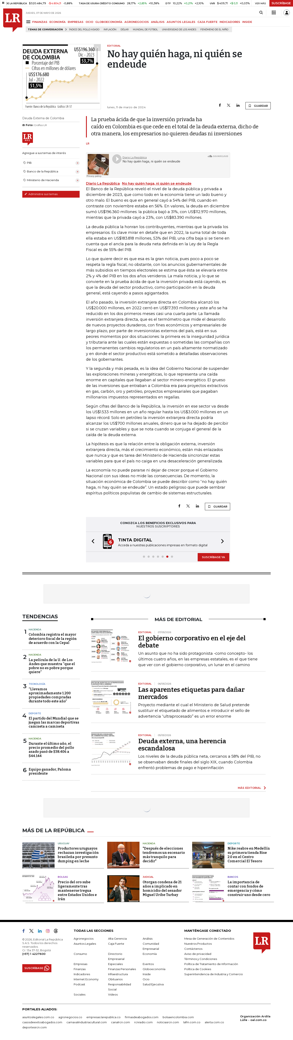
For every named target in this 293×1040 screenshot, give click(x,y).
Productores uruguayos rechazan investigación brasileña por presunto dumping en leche (78, 854)
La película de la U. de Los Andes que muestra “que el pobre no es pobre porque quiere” (52, 666)
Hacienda (35, 629)
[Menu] (29, 22)
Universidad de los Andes (179, 29)
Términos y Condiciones (200, 959)
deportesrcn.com (34, 1027)
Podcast (79, 984)
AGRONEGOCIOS (136, 22)
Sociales (79, 994)
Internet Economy (86, 979)
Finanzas (80, 969)
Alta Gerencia (117, 938)
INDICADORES (230, 22)
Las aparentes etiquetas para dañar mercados (191, 693)
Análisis (147, 938)
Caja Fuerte (116, 943)
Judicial (148, 876)
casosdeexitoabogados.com (42, 1022)
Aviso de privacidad (197, 953)
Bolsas (63, 876)
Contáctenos (193, 948)
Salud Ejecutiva (153, 984)
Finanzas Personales (122, 969)
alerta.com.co (214, 1022)
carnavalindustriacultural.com (86, 1022)
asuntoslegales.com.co (38, 1017)
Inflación (110, 29)
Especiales (115, 964)
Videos (113, 994)
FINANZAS (39, 22)
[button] (91, 542)
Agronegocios (83, 938)
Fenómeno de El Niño (214, 29)
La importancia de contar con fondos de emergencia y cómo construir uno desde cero (249, 888)
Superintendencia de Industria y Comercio (213, 974)
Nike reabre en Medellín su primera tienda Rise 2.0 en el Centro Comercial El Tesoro (249, 854)
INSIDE (247, 22)
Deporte (35, 713)
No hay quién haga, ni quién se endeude (157, 184)
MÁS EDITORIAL (249, 787)
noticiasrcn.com (168, 1022)
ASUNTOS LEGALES (181, 22)
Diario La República (103, 184)
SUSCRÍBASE (281, 3)
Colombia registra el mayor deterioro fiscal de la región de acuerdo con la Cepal (53, 638)
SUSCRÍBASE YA (213, 557)
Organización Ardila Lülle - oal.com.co (255, 1018)
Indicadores (82, 974)
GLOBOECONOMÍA (108, 22)
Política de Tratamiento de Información (211, 964)
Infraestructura (118, 974)
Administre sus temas (41, 194)
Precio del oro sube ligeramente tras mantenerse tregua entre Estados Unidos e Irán (77, 890)
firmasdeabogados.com (141, 1017)
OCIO (89, 22)
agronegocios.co (70, 1017)
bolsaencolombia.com (178, 1017)
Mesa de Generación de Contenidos (209, 938)
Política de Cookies (197, 969)
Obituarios (115, 979)
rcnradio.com (143, 1022)
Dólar (125, 29)
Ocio (146, 979)
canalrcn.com (120, 1022)
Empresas (80, 964)
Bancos (233, 876)
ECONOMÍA (57, 22)
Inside (147, 974)
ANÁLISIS (158, 22)
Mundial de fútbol (145, 29)
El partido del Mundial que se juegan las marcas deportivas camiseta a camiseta (54, 722)
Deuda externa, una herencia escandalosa (182, 744)
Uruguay (63, 843)
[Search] (261, 13)
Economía (150, 953)
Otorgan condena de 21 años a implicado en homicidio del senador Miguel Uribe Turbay (162, 888)
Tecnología (37, 683)
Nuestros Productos (198, 943)
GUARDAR (258, 105)
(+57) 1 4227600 (33, 953)
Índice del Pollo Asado (84, 29)
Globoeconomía (154, 969)
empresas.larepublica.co (103, 1017)
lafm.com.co (191, 1022)
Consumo (80, 953)
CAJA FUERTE (207, 22)
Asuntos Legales (85, 943)
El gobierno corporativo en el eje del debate (192, 641)
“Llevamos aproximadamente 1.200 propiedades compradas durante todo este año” (50, 695)
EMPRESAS (75, 22)
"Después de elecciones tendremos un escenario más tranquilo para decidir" (164, 854)
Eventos (148, 964)
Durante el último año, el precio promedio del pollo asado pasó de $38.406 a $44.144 (51, 750)
